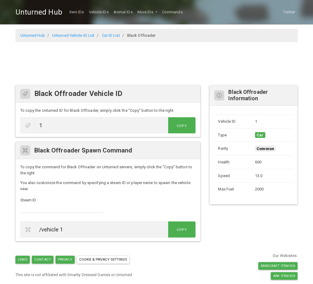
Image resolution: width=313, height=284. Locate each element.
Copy (182, 126)
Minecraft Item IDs (278, 266)
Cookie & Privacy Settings (103, 259)
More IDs (146, 12)
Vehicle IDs (99, 12)
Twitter (289, 12)
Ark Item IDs (284, 276)
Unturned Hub (38, 12)
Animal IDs (123, 12)
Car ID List (111, 35)
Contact (42, 259)
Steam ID (28, 200)
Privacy (65, 259)
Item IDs (77, 12)
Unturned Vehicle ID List (73, 35)
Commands (172, 12)
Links (23, 259)
